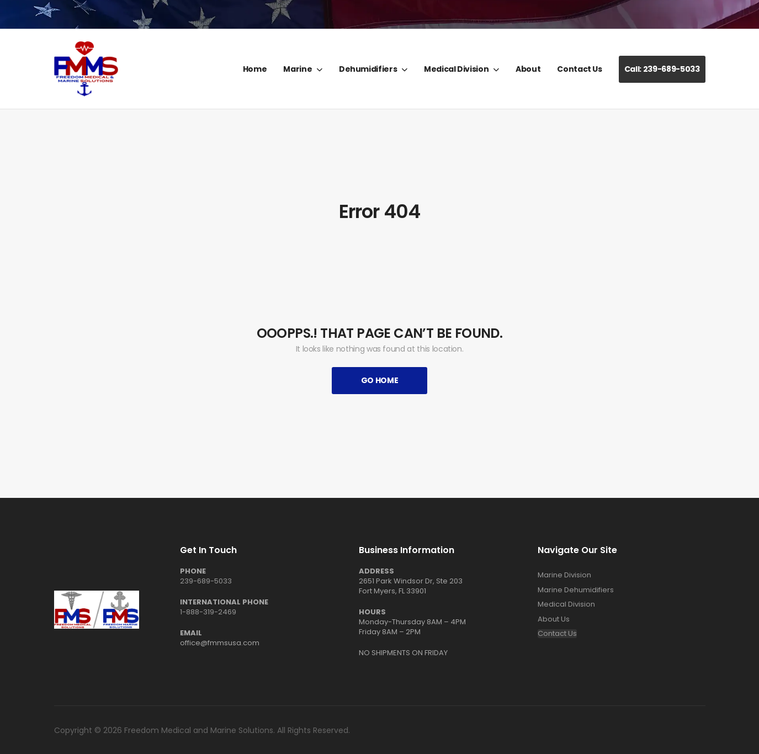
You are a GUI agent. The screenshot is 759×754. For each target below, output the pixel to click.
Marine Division (564, 575)
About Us (554, 619)
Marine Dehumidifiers (576, 590)
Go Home (380, 380)
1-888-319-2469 (208, 612)
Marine (297, 69)
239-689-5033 (206, 581)
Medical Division (456, 69)
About (528, 69)
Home (255, 69)
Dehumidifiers (368, 69)
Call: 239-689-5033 (662, 69)
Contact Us (579, 69)
